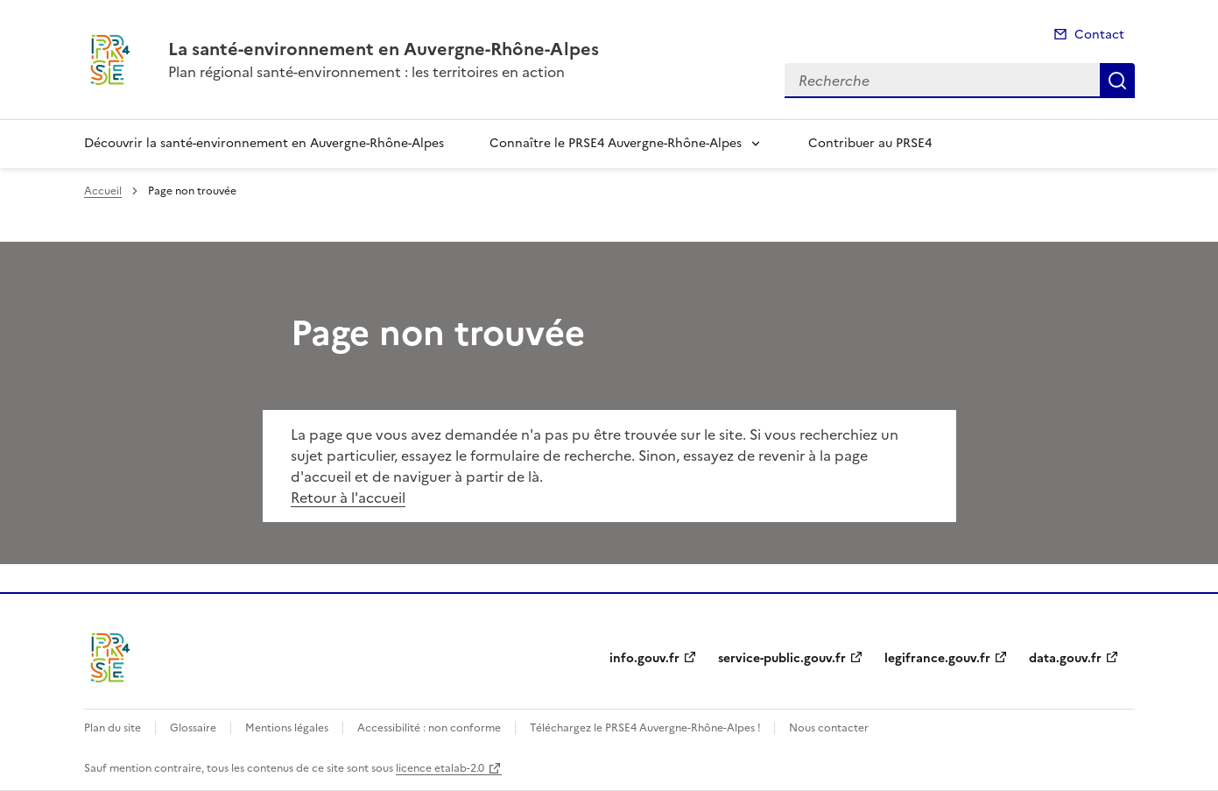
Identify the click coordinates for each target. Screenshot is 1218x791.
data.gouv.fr (1065, 658)
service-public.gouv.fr (782, 658)
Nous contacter (829, 728)
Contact (1099, 34)
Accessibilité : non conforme (429, 728)
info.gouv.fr (644, 658)
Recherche (1117, 80)
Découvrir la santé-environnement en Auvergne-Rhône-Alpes (264, 143)
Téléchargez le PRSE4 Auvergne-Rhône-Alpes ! (647, 728)
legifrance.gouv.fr (937, 658)
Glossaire (193, 728)
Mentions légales (286, 728)
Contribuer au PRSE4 (870, 143)
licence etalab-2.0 (440, 768)
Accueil (103, 191)
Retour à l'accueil (348, 497)
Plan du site (112, 728)
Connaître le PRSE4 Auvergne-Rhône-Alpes (615, 143)
